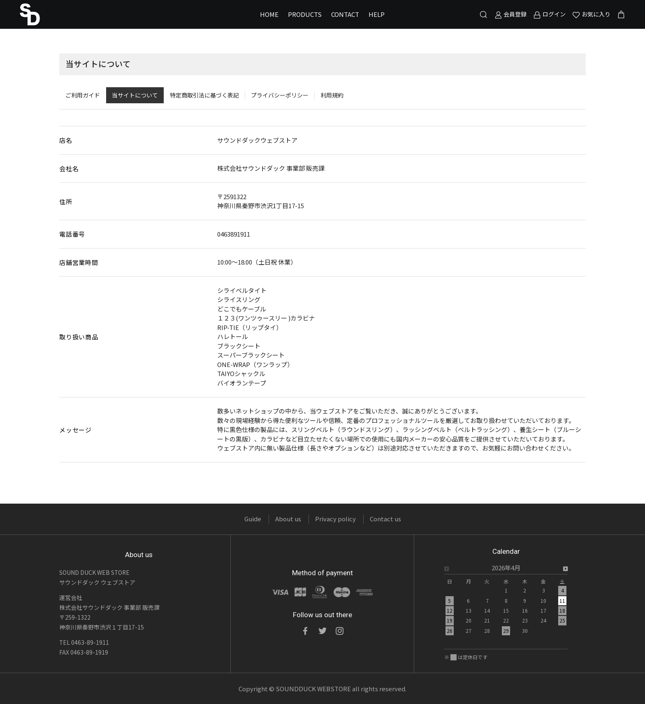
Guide (252, 518)
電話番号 (72, 234)
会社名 (69, 168)
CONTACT (345, 14)
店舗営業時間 (78, 262)
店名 (65, 140)
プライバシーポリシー (280, 95)
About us (288, 518)
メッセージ (75, 429)
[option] (506, 602)
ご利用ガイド (82, 95)
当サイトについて (135, 95)
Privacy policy (335, 518)
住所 (65, 201)
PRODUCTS (305, 14)
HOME (269, 14)
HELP (377, 14)
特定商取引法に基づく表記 (204, 95)
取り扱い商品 (78, 336)
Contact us (385, 518)
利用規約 (331, 95)
